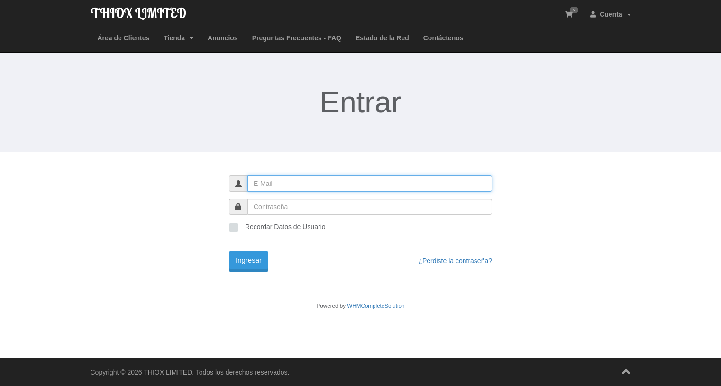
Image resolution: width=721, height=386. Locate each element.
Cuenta (610, 14)
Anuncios (223, 38)
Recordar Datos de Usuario (277, 227)
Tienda (178, 38)
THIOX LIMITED (138, 13)
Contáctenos (443, 38)
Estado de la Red (382, 38)
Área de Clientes (124, 38)
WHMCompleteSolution (375, 306)
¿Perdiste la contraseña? (455, 261)
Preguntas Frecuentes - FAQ (296, 38)
